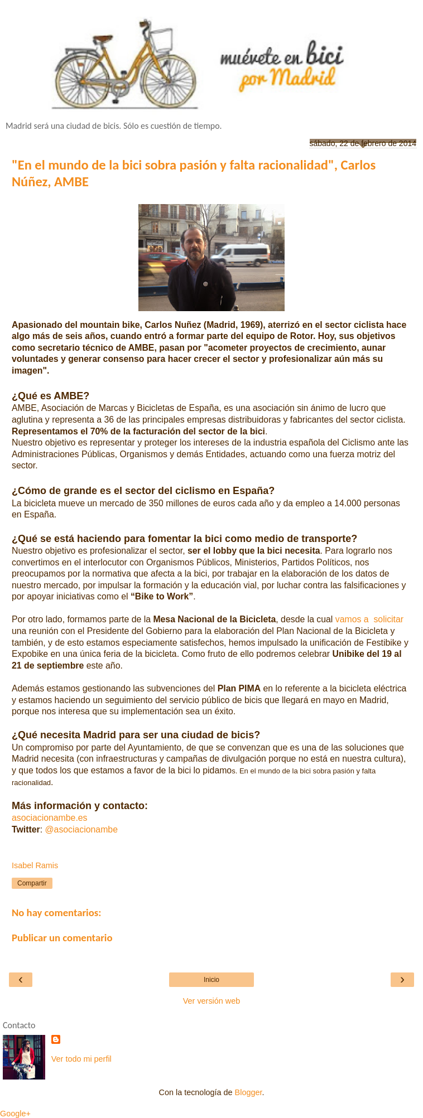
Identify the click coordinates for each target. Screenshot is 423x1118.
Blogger (248, 1092)
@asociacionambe (81, 829)
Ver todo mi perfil (81, 1058)
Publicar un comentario (62, 937)
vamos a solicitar (369, 619)
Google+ (15, 1113)
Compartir (32, 883)
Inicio (211, 980)
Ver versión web (211, 1000)
